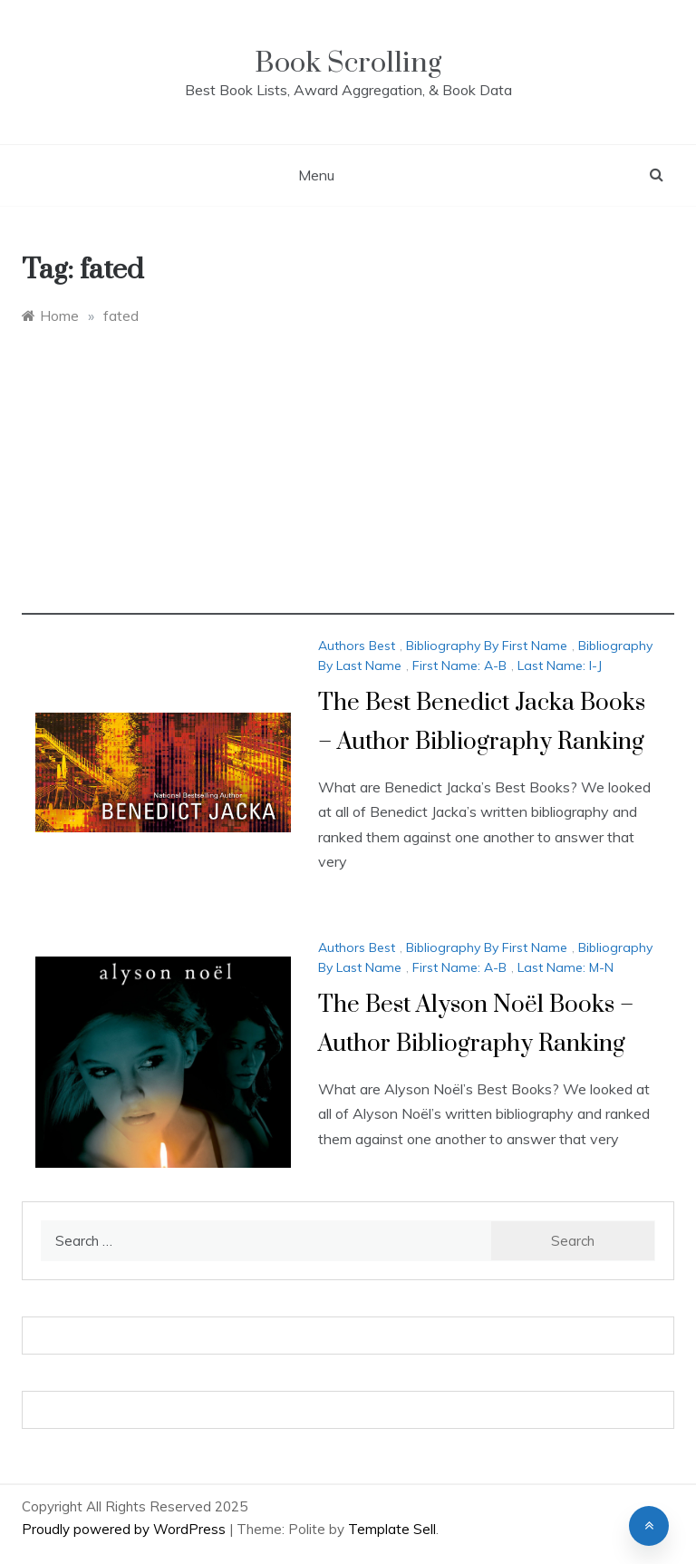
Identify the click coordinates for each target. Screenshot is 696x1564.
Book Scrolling (348, 63)
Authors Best (356, 645)
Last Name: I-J (559, 665)
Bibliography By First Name (486, 645)
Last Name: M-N (565, 967)
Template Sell (392, 1529)
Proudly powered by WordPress (125, 1529)
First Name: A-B (459, 665)
